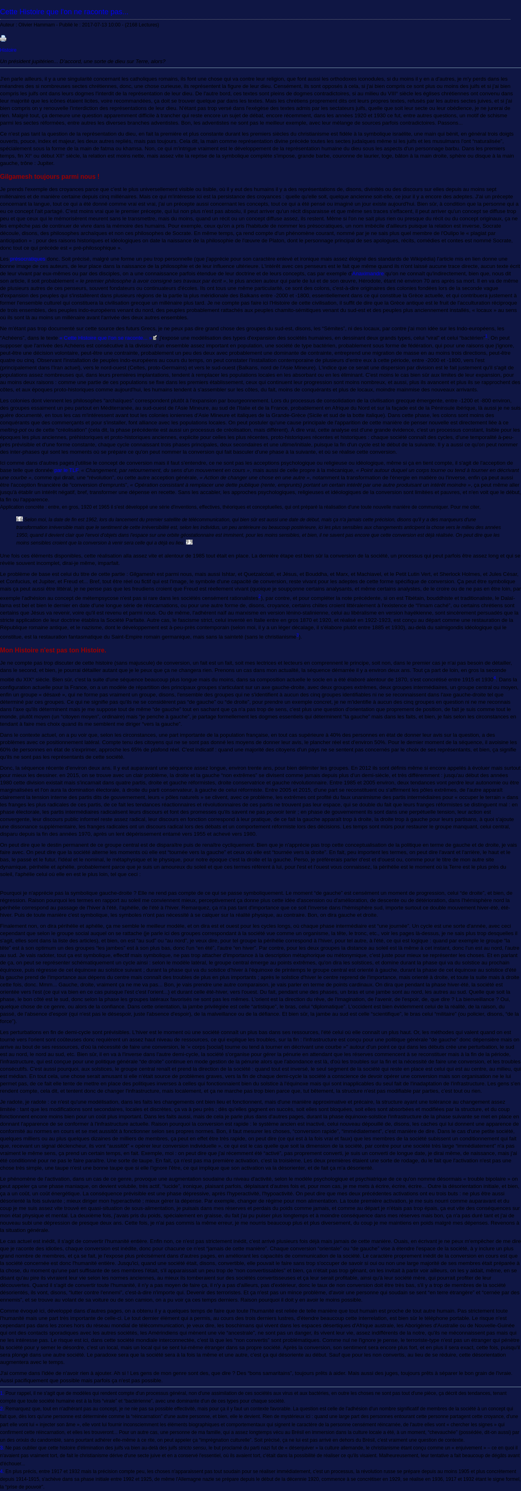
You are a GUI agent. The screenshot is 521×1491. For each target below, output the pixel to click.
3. (2, 1448)
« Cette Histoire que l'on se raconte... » (105, 338)
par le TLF (66, 470)
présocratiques (28, 259)
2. (2, 1409)
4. (2, 1471)
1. (2, 1393)
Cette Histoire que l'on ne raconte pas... (64, 12)
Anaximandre (368, 273)
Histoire (8, 50)
